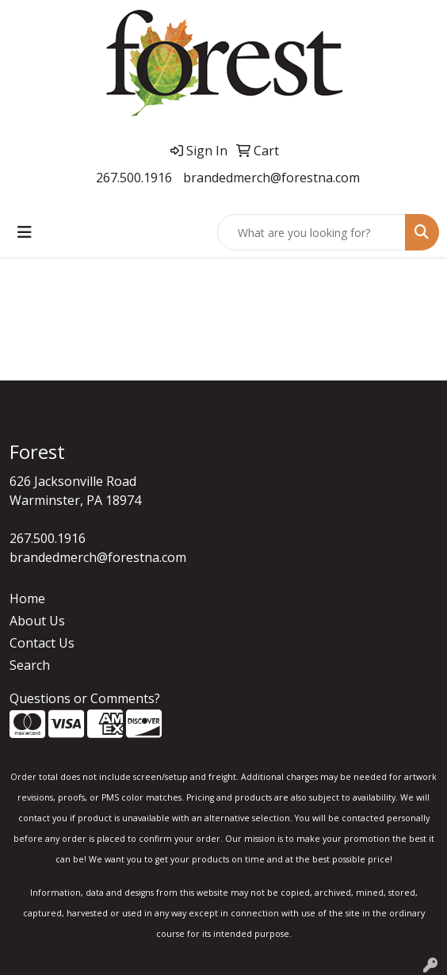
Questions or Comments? (85, 698)
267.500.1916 (134, 177)
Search (30, 665)
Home (27, 598)
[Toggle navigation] (24, 232)
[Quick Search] (311, 232)
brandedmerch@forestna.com (271, 177)
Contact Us (42, 643)
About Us (37, 620)
